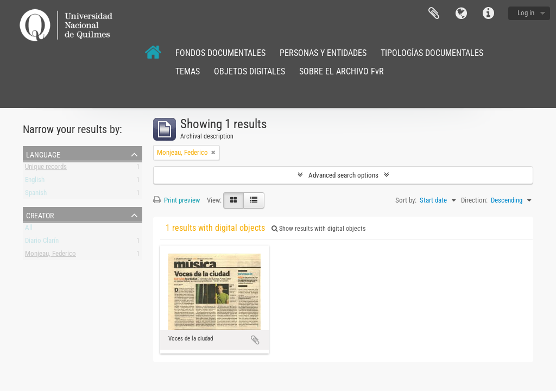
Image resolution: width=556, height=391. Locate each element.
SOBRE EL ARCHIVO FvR (341, 71)
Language (461, 13)
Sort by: (405, 200)
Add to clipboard (255, 340)
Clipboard (433, 13)
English (35, 182)
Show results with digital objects (318, 228)
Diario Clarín (42, 242)
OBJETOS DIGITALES (249, 71)
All (29, 229)
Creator (40, 214)
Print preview (176, 200)
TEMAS (187, 71)
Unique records (46, 169)
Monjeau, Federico (50, 255)
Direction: (474, 200)
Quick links (488, 13)
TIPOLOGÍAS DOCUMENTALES (432, 53)
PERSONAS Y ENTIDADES (323, 53)
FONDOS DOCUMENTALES (220, 53)
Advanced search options (343, 175)
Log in (525, 13)
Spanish (36, 195)
